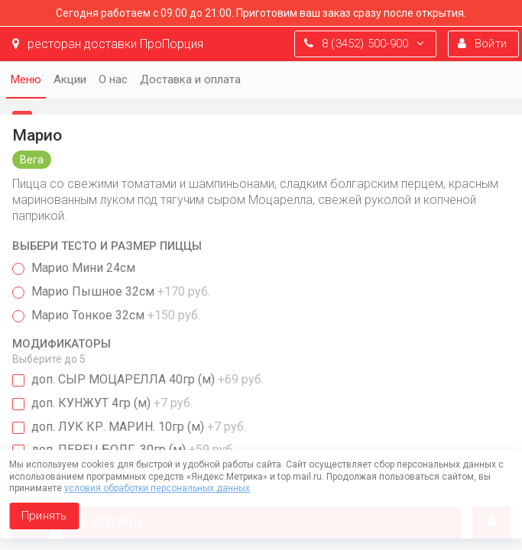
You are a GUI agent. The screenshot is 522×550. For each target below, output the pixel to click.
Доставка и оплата (190, 79)
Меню (26, 79)
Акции (69, 79)
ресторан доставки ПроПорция (107, 44)
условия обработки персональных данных (157, 488)
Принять (43, 515)
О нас (113, 79)
